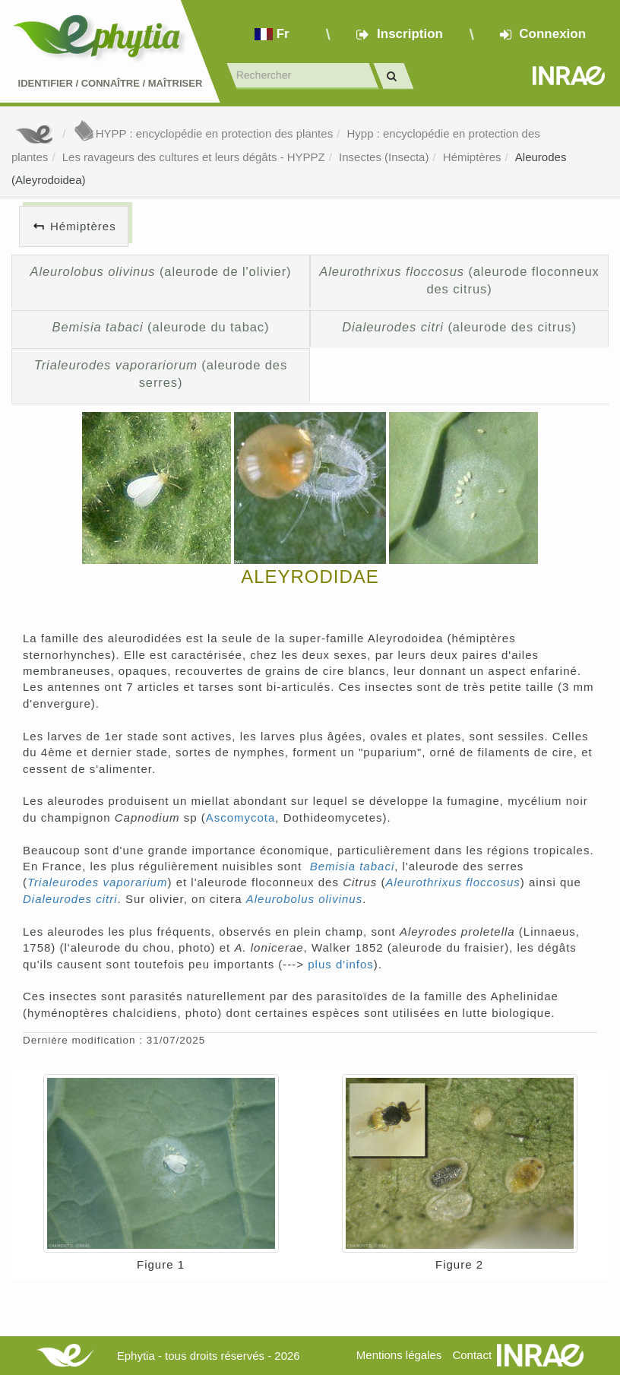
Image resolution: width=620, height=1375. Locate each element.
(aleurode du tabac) (161, 327)
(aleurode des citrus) (459, 327)
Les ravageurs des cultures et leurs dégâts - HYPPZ (193, 156)
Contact (472, 1354)
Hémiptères (472, 156)
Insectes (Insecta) (384, 156)
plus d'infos (341, 964)
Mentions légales (399, 1354)
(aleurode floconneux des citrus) (459, 280)
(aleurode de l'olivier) (161, 271)
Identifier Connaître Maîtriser (110, 83)
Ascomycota (241, 817)
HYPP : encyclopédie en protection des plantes (203, 133)
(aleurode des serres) (160, 374)
